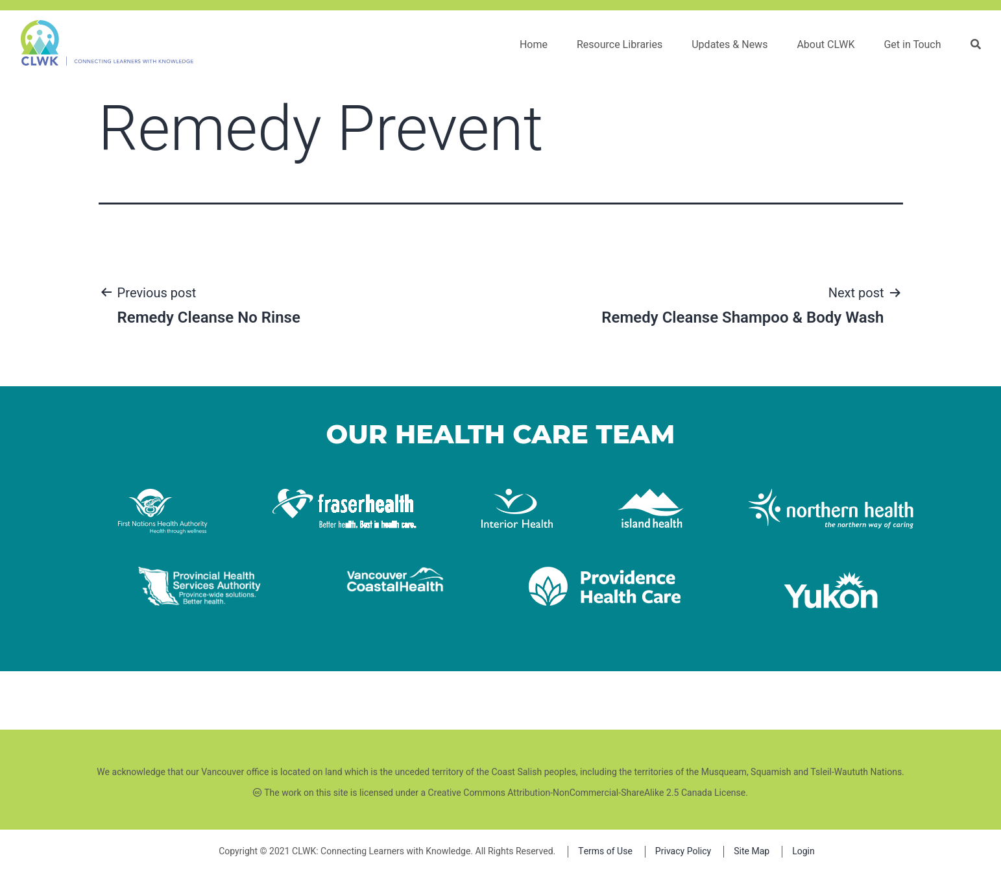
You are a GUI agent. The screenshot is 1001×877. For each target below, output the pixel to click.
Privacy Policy (683, 851)
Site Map (751, 851)
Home (534, 45)
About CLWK (825, 45)
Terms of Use (605, 851)
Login (803, 851)
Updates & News (729, 45)
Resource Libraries (619, 45)
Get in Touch (912, 45)
